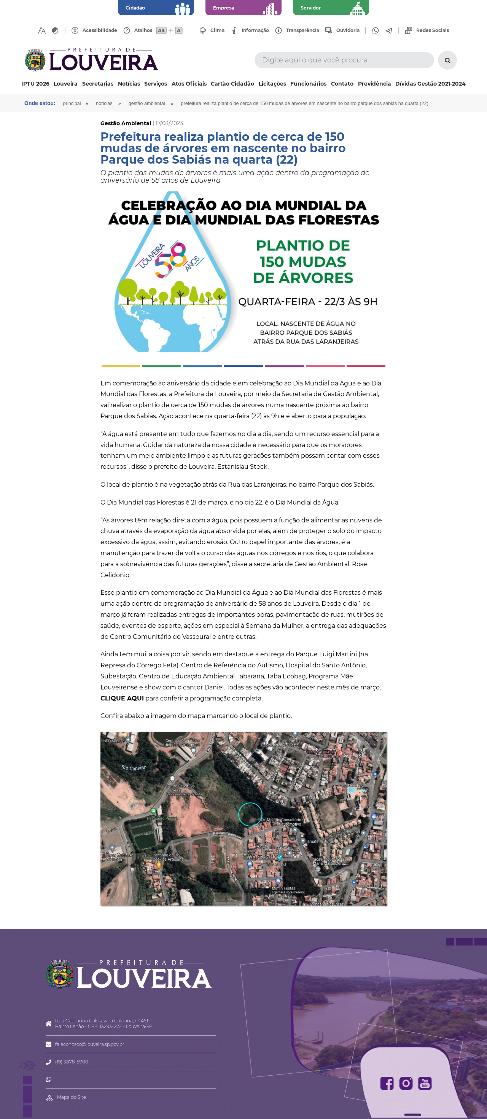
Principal (72, 103)
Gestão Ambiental (147, 103)
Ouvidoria (348, 30)
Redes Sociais (432, 30)
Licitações (272, 83)
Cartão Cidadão (232, 83)
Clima (217, 30)
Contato (342, 83)
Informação (255, 30)
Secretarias (97, 83)
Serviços (155, 83)
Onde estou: (40, 103)
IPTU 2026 (35, 83)
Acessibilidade (100, 30)
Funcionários (308, 83)
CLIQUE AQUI (122, 698)
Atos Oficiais (189, 83)
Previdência (374, 83)
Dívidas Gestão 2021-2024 (430, 83)
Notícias (129, 83)
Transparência (302, 30)
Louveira (66, 83)
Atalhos (143, 30)
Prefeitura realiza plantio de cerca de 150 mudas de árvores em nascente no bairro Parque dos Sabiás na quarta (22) (304, 103)
